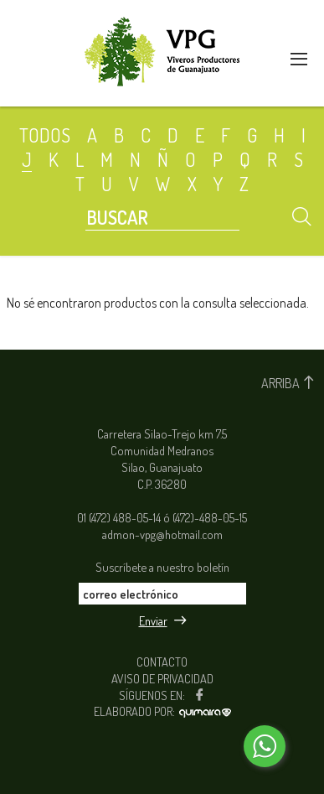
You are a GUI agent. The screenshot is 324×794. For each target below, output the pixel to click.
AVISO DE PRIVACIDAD (162, 678)
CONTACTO (162, 661)
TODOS (44, 135)
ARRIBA (288, 383)
